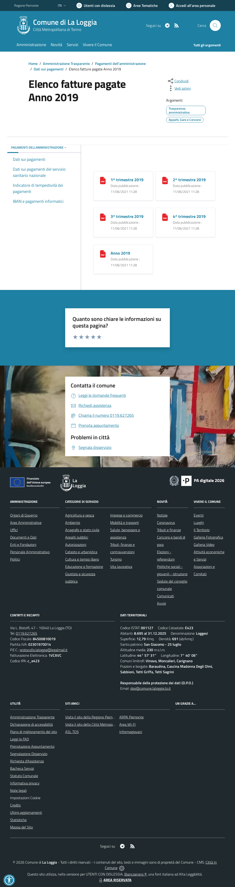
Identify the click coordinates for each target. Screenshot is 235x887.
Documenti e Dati (23, 537)
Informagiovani (130, 731)
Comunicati (165, 596)
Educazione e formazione (84, 566)
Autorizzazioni (75, 544)
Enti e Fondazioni (23, 544)
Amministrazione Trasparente (66, 63)
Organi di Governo (23, 515)
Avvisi (161, 603)
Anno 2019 (120, 253)
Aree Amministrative (26, 522)
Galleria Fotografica (208, 537)
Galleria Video (204, 544)
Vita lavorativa (121, 566)
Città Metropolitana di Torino (57, 29)
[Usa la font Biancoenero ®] (95, 5)
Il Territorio (202, 530)
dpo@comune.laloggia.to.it (150, 688)
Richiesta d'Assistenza (27, 761)
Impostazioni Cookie (25, 798)
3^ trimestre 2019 (127, 216)
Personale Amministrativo (30, 552)
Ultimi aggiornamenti (26, 812)
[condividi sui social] (178, 81)
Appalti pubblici (76, 537)
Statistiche (18, 820)
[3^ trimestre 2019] (102, 217)
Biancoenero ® (135, 874)
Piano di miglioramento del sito (33, 731)
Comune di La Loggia (65, 22)
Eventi (199, 515)
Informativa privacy (24, 783)
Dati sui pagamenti (49, 69)
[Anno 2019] (102, 253)
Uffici (14, 530)
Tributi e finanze (169, 530)
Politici (15, 559)
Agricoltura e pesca (79, 515)
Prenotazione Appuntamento (32, 746)
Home (33, 63)
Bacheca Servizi (22, 768)
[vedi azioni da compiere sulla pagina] (179, 88)
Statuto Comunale (24, 776)
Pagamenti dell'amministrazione (120, 63)
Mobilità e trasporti (124, 522)
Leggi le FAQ (19, 739)
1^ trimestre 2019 (127, 180)
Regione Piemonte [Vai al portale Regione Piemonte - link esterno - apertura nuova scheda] (26, 5)
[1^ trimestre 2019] (102, 180)
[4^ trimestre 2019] (165, 217)
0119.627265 (26, 633)
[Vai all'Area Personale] (192, 5)
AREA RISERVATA (114, 880)
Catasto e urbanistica (81, 552)
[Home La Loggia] (58, 25)
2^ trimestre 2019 (189, 180)
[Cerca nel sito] (215, 25)
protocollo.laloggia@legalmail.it (43, 650)
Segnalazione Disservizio (28, 753)
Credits (15, 805)
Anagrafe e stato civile (82, 530)
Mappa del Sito (21, 827)
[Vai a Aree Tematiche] (141, 5)
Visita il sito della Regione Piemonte (92, 717)
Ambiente (72, 522)
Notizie (162, 515)
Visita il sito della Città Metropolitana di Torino (100, 724)
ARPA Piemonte (131, 717)
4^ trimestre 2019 (189, 216)
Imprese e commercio (126, 515)
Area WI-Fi (127, 724)
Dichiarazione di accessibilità (31, 724)
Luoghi (199, 522)
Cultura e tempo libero (82, 559)
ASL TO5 (72, 731)
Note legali (18, 790)
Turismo (116, 559)
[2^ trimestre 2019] (165, 180)
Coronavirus (166, 522)
